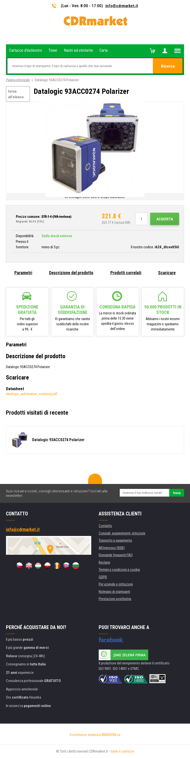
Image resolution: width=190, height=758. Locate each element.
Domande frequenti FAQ (116, 555)
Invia (177, 493)
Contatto (105, 526)
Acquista (164, 219)
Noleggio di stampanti (114, 591)
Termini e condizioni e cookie (119, 569)
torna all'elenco (16, 94)
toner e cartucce (122, 751)
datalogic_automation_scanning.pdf (31, 394)
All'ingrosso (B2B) (112, 548)
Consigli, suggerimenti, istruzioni (122, 533)
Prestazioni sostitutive (115, 599)
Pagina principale (18, 80)
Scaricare (167, 272)
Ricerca (168, 66)
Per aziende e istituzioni (116, 584)
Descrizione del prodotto (71, 272)
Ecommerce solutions (85, 735)
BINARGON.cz (111, 735)
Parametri (23, 272)
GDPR (103, 577)
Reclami (104, 562)
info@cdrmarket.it (121, 5)
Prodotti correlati (125, 272)
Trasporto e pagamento (115, 540)
